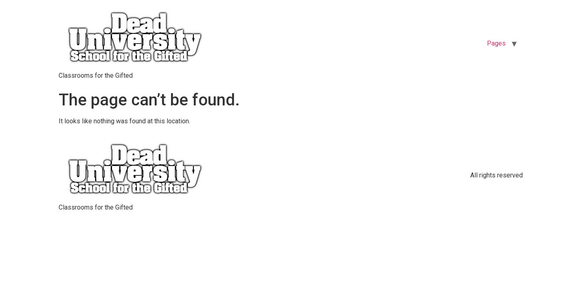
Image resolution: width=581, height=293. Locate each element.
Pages (496, 43)
